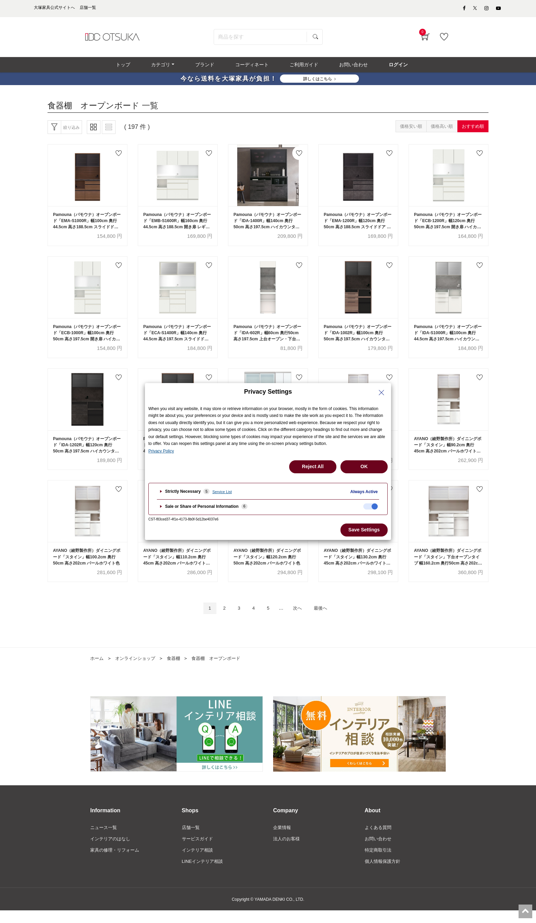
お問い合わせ (379, 850)
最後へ (326, 619)
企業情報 (282, 839)
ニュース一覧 (104, 839)
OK (364, 466)
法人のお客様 (287, 850)
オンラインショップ (137, 669)
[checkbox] (370, 506)
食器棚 (178, 669)
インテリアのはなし (111, 850)
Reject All (312, 466)
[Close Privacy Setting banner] (381, 392)
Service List (222, 492)
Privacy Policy (161, 451)
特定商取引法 (379, 862)
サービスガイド (198, 850)
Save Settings (364, 529)
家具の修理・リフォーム (116, 862)
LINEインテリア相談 (204, 874)
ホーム (97, 669)
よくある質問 (379, 839)
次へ (300, 619)
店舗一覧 (191, 839)
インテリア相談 (198, 862)
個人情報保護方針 (384, 874)
